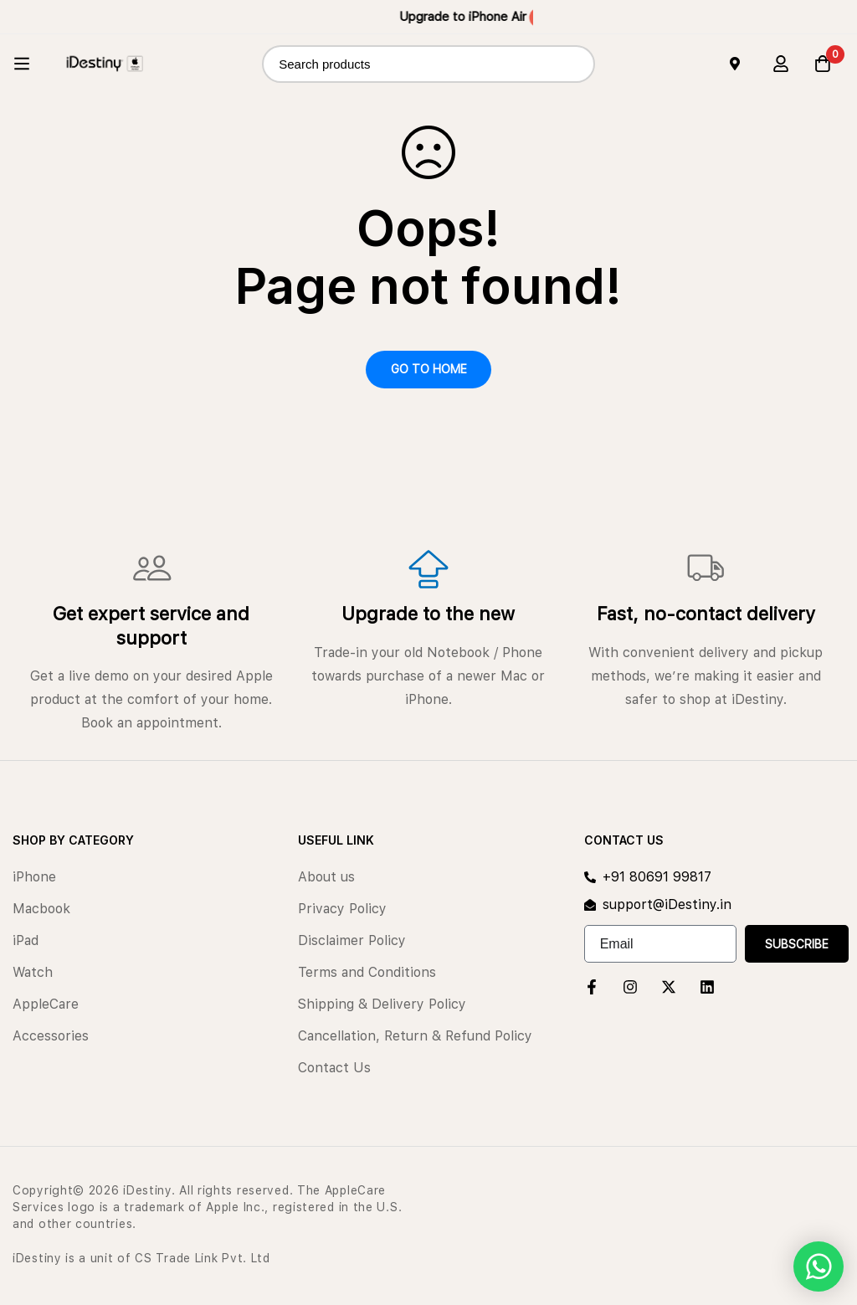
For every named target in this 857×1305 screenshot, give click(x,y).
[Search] (576, 64)
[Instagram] (630, 986)
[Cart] (823, 63)
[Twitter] (668, 986)
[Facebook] (591, 986)
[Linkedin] (707, 986)
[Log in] (781, 63)
